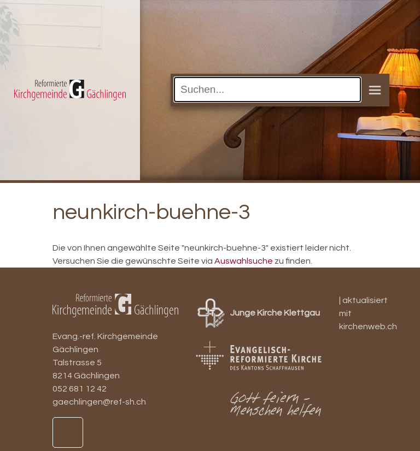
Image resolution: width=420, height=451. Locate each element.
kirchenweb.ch (368, 326)
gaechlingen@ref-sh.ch (99, 401)
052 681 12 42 (79, 388)
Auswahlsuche (243, 261)
